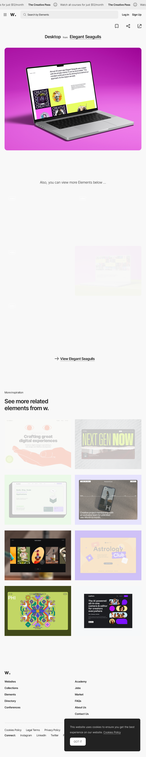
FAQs (78, 700)
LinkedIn (41, 735)
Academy (81, 681)
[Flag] (38, 325)
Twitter (55, 735)
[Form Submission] (108, 217)
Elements (10, 694)
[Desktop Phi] (38, 611)
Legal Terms (33, 730)
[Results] (108, 271)
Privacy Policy (52, 730)
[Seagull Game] (38, 217)
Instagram (26, 735)
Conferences (12, 707)
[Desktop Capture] (108, 555)
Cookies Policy (13, 730)
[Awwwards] (13, 14)
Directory (10, 700)
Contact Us (82, 713)
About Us (80, 707)
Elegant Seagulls (85, 37)
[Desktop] (38, 444)
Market (79, 694)
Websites (10, 681)
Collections (11, 688)
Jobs (78, 688)
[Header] (38, 271)
